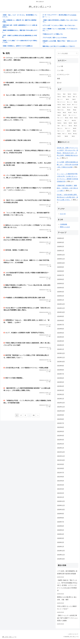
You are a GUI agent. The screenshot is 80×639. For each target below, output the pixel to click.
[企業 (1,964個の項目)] (65, 115)
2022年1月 (60, 448)
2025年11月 (61, 259)
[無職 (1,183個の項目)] (67, 136)
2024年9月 (60, 316)
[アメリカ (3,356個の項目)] (75, 105)
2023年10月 (61, 361)
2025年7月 (60, 275)
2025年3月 (60, 292)
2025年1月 (60, 300)
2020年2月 (60, 542)
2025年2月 (60, 296)
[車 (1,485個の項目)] (59, 126)
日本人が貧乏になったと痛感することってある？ (67, 608)
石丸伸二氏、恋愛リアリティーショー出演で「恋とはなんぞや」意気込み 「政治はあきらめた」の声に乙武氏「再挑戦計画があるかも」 (67, 153)
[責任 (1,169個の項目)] (74, 136)
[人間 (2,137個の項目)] (75, 112)
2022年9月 (60, 415)
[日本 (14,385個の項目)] (75, 94)
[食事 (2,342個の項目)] (70, 112)
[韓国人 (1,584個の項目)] (60, 123)
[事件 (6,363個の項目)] (68, 99)
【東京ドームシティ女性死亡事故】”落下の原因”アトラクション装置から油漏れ (67, 618)
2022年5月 (60, 431)
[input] (67, 53)
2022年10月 (61, 411)
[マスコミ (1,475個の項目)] (64, 126)
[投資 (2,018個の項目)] (59, 115)
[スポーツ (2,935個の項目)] (70, 107)
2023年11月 (61, 357)
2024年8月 (60, 320)
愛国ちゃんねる (65, 227)
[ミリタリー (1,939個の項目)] (60, 118)
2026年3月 (60, 242)
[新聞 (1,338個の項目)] (75, 128)
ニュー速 (60, 66)
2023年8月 (60, 370)
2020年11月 (61, 505)
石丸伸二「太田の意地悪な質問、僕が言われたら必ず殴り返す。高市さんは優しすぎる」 (67, 197)
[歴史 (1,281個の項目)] (75, 131)
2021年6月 (60, 476)
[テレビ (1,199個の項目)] (65, 134)
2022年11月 (61, 407)
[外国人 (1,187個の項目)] (75, 134)
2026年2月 (60, 246)
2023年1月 (60, 398)
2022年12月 (61, 403)
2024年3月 (60, 341)
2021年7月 (60, 472)
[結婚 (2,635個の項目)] (59, 112)
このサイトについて (73, 634)
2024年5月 (60, 333)
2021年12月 (61, 452)
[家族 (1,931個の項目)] (67, 118)
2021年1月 (60, 497)
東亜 (58, 78)
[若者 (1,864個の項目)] (76, 118)
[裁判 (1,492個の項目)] (75, 123)
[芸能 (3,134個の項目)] (64, 107)
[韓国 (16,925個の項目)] (70, 94)
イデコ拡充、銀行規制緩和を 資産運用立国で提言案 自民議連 (67, 572)
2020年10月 (61, 509)
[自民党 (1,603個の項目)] (74, 120)
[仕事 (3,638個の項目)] (69, 105)
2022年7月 (60, 423)
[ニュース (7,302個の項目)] (61, 99)
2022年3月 (60, 439)
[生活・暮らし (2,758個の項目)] (61, 110)
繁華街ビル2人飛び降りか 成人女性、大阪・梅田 (67, 598)
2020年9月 (60, 513)
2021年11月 (61, 456)
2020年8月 (60, 518)
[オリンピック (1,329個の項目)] (61, 131)
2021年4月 (60, 485)
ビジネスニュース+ (63, 74)
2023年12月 (61, 353)
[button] (76, 53)
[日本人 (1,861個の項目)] (60, 120)
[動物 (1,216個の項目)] (59, 134)
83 (33, 415)
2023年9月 (60, 365)
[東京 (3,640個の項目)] (64, 105)
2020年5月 (60, 530)
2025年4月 (60, 287)
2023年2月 (60, 394)
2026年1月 (60, 250)
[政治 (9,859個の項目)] (69, 97)
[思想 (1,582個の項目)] (65, 123)
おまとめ (63, 214)
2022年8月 (60, 419)
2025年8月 (60, 271)
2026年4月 (60, 238)
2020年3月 (60, 538)
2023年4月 (60, 386)
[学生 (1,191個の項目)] (70, 134)
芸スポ (59, 82)
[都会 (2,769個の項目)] (76, 107)
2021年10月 (61, 460)
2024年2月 (60, 345)
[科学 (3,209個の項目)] (59, 107)
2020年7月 (60, 522)
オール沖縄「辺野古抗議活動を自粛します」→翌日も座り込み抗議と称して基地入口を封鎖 (67, 164)
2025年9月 (60, 267)
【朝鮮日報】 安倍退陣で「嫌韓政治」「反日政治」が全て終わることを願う (67, 188)
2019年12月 (61, 550)
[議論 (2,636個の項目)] (75, 110)
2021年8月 (60, 468)
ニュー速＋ (60, 70)
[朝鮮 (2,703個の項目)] (69, 110)
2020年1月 (60, 546)
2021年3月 (60, 489)
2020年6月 (60, 526)
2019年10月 (61, 559)
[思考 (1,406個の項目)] (75, 126)
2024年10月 (61, 312)
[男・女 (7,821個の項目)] (75, 97)
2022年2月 (60, 444)
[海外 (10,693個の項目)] (64, 97)
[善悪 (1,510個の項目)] (70, 123)
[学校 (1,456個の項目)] (70, 126)
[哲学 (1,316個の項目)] (69, 131)
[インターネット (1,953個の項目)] (73, 115)
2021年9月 (60, 464)
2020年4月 (60, 534)
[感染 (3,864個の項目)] (76, 102)
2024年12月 (61, 304)
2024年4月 (60, 337)
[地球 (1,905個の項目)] (71, 118)
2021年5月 (60, 481)
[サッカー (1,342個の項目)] (68, 128)
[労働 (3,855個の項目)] (59, 105)
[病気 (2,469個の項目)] (65, 112)
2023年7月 (60, 374)
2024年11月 (61, 308)
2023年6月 (60, 378)
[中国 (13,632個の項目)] (59, 97)
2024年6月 (60, 329)
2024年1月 (60, 349)
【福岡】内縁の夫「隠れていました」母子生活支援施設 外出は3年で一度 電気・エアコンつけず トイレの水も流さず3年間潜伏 (67, 585)
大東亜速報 (63, 224)
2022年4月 (60, 435)
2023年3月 (60, 390)
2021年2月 (60, 493)
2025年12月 (61, 255)
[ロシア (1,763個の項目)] (67, 120)
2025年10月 (61, 263)
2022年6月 (60, 427)
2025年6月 (60, 279)
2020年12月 (61, 501)
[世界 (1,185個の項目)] (60, 136)
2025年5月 (60, 283)
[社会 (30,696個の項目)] (59, 94)
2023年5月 (60, 382)
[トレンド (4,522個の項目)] (70, 102)
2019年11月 (61, 555)
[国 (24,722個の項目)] (65, 94)
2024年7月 (60, 324)
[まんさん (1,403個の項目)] (60, 128)
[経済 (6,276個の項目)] (75, 99)
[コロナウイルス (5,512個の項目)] (61, 102)
